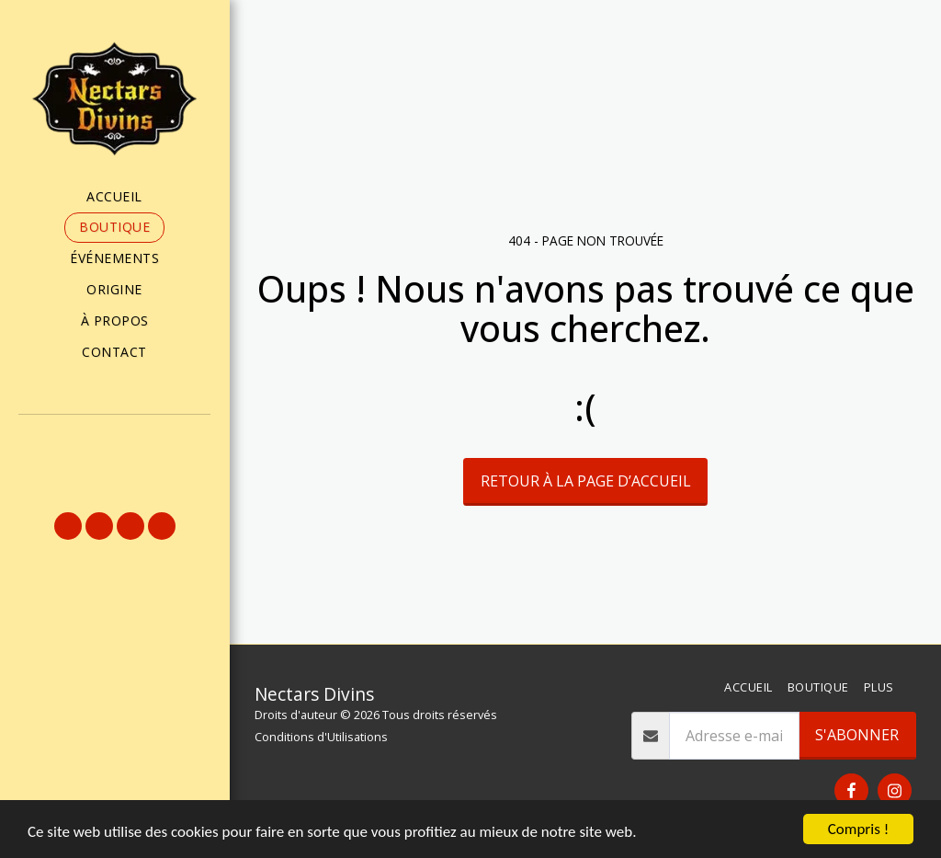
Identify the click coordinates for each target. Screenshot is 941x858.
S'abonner (857, 735)
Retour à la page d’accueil (586, 481)
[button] (114, 439)
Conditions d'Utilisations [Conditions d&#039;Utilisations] (321, 736)
